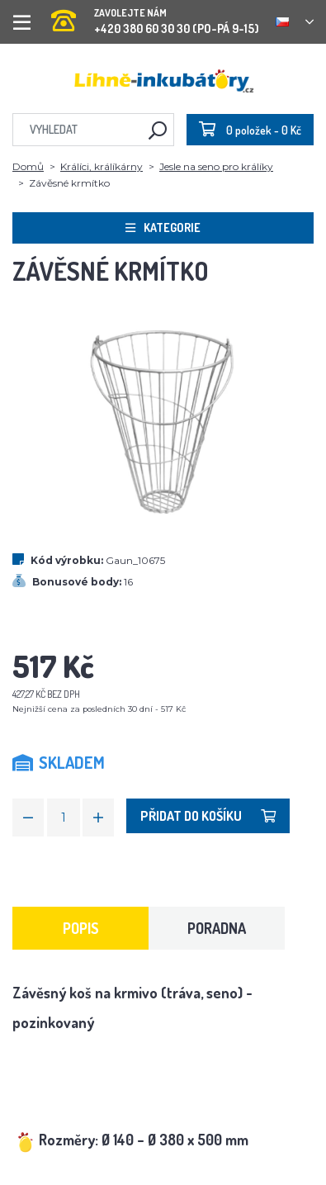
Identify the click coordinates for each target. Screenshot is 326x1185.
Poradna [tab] (216, 928)
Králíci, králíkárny (101, 166)
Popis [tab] (81, 928)
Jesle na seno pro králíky (216, 166)
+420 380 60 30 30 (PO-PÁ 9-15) (155, 16)
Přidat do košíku (208, 816)
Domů (28, 166)
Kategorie (163, 227)
